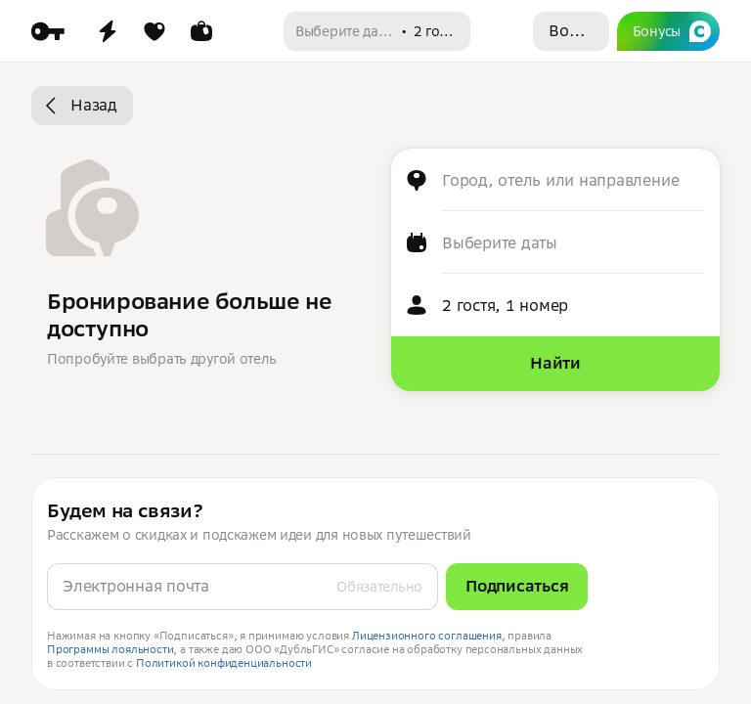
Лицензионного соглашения (427, 635)
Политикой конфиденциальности (224, 663)
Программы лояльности (110, 649)
